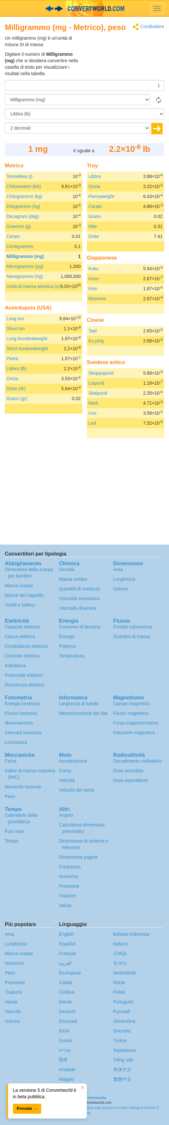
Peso (10, 796)
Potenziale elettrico (24, 675)
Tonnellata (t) (19, 176)
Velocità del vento (76, 790)
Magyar (66, 1079)
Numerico (68, 876)
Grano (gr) (16, 398)
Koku (94, 268)
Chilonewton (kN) (23, 186)
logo (84, 8)
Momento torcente (23, 786)
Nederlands (124, 972)
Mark (94, 403)
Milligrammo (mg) (25, 256)
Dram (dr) (16, 388)
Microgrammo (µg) (24, 266)
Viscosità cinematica (79, 598)
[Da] (77, 99)
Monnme (97, 298)
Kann (94, 278)
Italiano (120, 943)
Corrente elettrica (22, 655)
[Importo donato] (84, 85)
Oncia (12, 378)
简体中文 (122, 1069)
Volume (120, 588)
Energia (66, 636)
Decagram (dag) (22, 216)
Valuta (65, 905)
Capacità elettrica (22, 626)
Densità (66, 569)
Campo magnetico (131, 703)
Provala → (27, 1108)
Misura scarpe (19, 585)
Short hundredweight (27, 348)
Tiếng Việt (123, 1059)
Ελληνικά (68, 1021)
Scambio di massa (131, 636)
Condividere (148, 27)
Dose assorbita (128, 770)
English (66, 934)
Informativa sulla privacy (94, 1108)
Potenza (67, 646)
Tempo (11, 841)
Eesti (64, 1030)
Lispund (96, 383)
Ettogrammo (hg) (23, 206)
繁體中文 (122, 1079)
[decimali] (77, 128)
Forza (10, 761)
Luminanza (16, 742)
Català (65, 982)
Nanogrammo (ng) (24, 276)
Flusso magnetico (131, 713)
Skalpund (98, 393)
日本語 (120, 953)
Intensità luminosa (23, 732)
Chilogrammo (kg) (24, 196)
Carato (13, 236)
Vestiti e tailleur (20, 604)
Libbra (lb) (16, 368)
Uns (93, 413)
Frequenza (69, 866)
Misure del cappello (24, 595)
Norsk (119, 982)
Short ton (15, 328)
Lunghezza (124, 579)
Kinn (93, 288)
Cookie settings (129, 1108)
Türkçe (120, 1040)
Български (69, 972)
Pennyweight (101, 196)
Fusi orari (14, 831)
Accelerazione (73, 761)
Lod (92, 423)
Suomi (65, 1040)
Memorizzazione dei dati (83, 713)
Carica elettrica (20, 636)
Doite (94, 236)
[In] (84, 113)
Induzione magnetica (134, 732)
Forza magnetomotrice (135, 722)
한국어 (120, 963)
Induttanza (15, 665)
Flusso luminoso (21, 713)
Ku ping (96, 340)
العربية (65, 963)
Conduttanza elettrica (26, 646)
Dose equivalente (130, 780)
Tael (93, 330)
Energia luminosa (22, 703)
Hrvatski (67, 1069)
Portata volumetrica (132, 626)
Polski (119, 992)
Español (67, 943)
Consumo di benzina (79, 626)
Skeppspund (101, 373)
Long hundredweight (26, 338)
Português (123, 1001)
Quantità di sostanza (79, 588)
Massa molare (73, 579)
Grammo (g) (18, 226)
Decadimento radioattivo (137, 761)
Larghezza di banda (79, 703)
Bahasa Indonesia (131, 934)
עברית (65, 1050)
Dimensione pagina (78, 857)
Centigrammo (19, 246)
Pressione (69, 886)
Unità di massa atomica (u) (33, 286)
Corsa (65, 770)
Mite (93, 226)
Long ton (15, 318)
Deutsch (67, 1011)
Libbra (95, 176)
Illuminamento (19, 722)
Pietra (12, 358)
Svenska (122, 1030)
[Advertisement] (124, 51)
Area (118, 569)
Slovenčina (124, 1021)
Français (67, 953)
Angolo (66, 815)
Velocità (67, 780)
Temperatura (71, 655)
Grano (95, 216)
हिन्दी (63, 1059)
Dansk (65, 1001)
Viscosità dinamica (77, 608)
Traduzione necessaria (87, 1098)
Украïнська (124, 1050)
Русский (121, 1011)
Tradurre (67, 895)
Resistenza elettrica (24, 684)
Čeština (66, 992)
